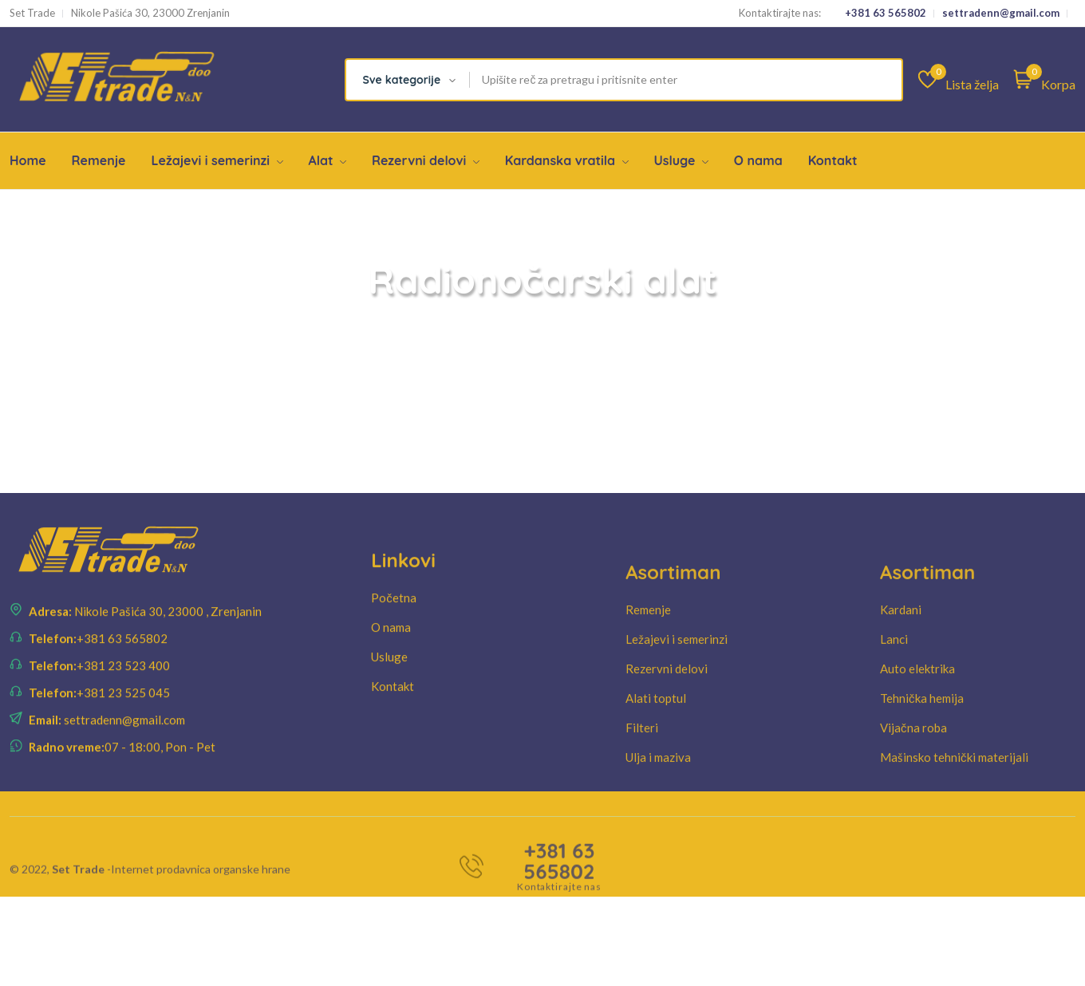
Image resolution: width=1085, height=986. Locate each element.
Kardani (900, 644)
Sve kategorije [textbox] (401, 80)
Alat (327, 160)
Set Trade (32, 13)
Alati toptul (655, 732)
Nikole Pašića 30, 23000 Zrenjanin (150, 13)
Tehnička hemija (922, 732)
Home (28, 160)
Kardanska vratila (567, 160)
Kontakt (833, 160)
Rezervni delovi (425, 160)
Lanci (894, 673)
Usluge (681, 160)
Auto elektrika (917, 703)
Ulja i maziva (658, 791)
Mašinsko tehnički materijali (954, 791)
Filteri (641, 762)
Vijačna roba (913, 762)
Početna (393, 620)
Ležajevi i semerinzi (216, 160)
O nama (758, 160)
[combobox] (408, 80)
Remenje (99, 160)
